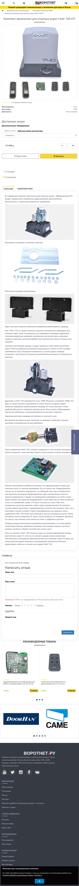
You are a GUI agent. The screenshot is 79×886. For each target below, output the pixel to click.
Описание (8, 189)
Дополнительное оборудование (15, 125)
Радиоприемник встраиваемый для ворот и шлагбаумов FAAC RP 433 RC (18, 683)
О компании (6, 791)
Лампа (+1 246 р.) (9, 131)
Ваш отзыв (10, 581)
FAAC (75, 107)
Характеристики (25, 189)
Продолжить (67, 632)
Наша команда (7, 787)
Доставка (5, 799)
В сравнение (9, 177)
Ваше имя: (9, 572)
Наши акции (6, 844)
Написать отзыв (26, 102)
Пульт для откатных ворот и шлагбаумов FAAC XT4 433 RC (53, 683)
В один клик (20, 156)
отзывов (15, 102)
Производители (8, 840)
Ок (39, 881)
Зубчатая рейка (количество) (30, 131)
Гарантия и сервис (8, 807)
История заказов (8, 860)
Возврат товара (7, 823)
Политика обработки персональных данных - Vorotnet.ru (23, 803)
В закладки (9, 171)
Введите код (10, 617)
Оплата (4, 795)
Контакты (5, 819)
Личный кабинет (8, 856)
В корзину (59, 156)
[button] (24, 3)
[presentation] (24, 624)
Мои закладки (7, 864)
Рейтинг (8, 605)
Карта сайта (6, 828)
